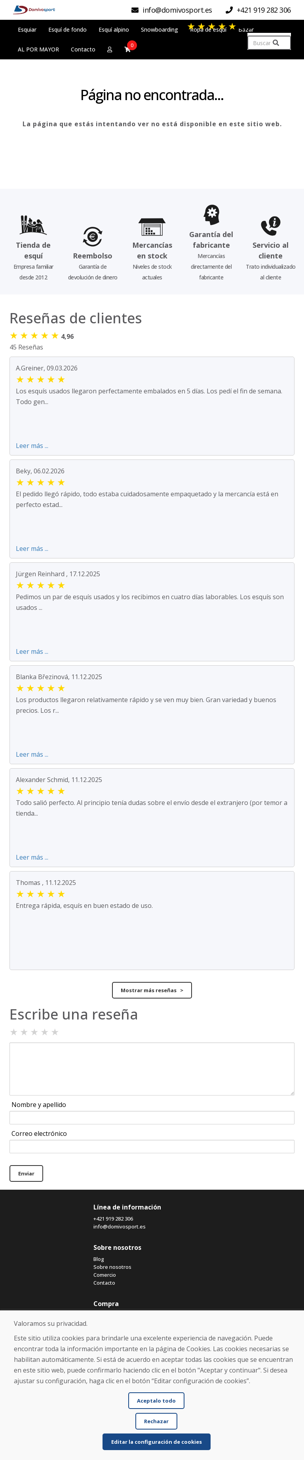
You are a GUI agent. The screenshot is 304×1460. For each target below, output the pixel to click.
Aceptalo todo (156, 1400)
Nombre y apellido (38, 1104)
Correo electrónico (39, 1133)
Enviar (26, 1173)
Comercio (104, 1274)
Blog (98, 1259)
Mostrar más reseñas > (152, 990)
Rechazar (156, 1421)
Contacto (104, 1282)
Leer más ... (32, 445)
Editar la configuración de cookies (156, 1441)
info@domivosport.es (119, 1226)
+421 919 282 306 (113, 1218)
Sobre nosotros (112, 1266)
